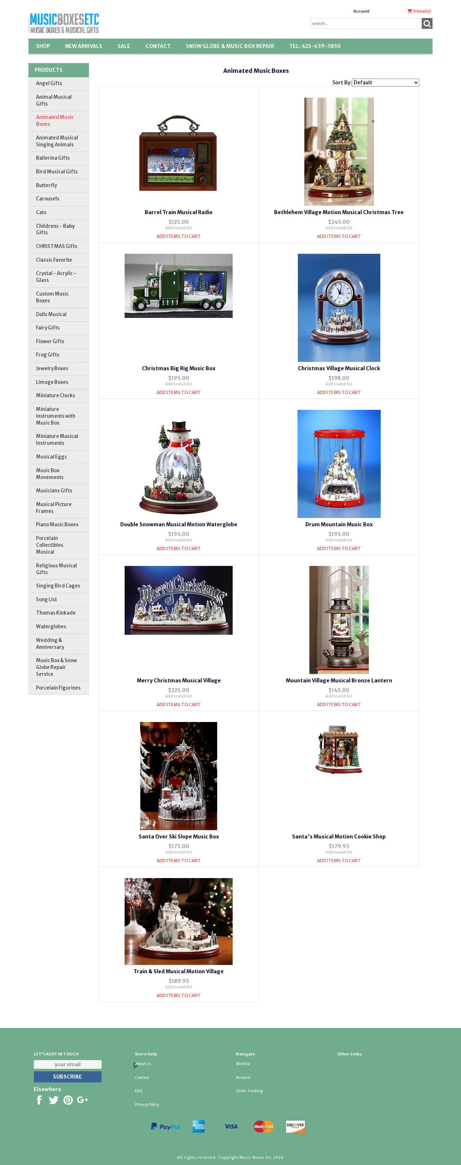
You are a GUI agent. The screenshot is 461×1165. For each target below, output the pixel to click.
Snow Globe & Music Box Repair (230, 46)
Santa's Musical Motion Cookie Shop (339, 836)
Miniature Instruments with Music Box (55, 416)
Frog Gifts (47, 355)
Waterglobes (51, 627)
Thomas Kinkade (56, 613)
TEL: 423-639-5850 (315, 46)
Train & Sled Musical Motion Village (179, 971)
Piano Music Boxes (57, 525)
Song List (46, 600)
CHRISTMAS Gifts (56, 246)
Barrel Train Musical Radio (178, 212)
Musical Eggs (51, 457)
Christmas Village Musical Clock (339, 368)
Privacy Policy (147, 1104)
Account (361, 11)
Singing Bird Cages (58, 586)
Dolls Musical (51, 314)
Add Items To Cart (179, 236)
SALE (123, 46)
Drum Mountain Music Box (339, 524)
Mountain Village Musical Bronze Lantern (339, 680)
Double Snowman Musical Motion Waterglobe (178, 524)
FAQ (139, 1091)
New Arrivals (83, 46)
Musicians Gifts (54, 491)
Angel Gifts (49, 83)
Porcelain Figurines (58, 688)
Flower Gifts (50, 341)
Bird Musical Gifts (57, 172)
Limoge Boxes (52, 382)
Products (49, 70)
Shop (43, 46)
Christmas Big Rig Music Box (178, 368)
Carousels (47, 199)
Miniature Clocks (55, 396)
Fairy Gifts (48, 328)
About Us (143, 1064)
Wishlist (243, 1064)
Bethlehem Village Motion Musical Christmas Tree (339, 212)
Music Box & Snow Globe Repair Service (56, 667)
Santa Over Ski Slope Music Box (179, 836)
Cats (41, 212)
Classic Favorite (54, 260)
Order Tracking (249, 1091)
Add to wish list (178, 228)
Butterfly (46, 185)
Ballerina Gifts (53, 158)
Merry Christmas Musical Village (179, 680)
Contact (158, 46)
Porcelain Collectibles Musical (49, 545)
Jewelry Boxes (52, 369)
